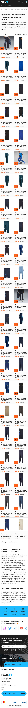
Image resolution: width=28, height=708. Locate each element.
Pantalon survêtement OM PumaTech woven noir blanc (7, 101)
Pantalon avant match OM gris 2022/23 (6, 514)
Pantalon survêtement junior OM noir (7, 261)
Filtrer (18, 34)
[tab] (14, 25)
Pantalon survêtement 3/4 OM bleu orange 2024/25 (7, 284)
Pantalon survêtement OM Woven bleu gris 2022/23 (21, 284)
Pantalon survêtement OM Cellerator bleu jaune (21, 78)
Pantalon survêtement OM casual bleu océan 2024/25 (21, 192)
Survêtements (12, 9)
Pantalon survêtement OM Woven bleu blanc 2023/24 (21, 330)
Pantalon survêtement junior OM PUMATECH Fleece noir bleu (21, 445)
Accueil (6, 9)
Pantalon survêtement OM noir (21, 215)
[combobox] (16, 5)
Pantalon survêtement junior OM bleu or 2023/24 (7, 353)
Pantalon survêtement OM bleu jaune (7, 376)
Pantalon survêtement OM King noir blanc (21, 123)
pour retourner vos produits (22, 613)
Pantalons (19, 9)
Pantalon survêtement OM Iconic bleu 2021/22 (7, 445)
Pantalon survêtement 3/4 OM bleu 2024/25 (7, 238)
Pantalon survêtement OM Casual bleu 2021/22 (21, 514)
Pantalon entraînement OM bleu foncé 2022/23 (21, 468)
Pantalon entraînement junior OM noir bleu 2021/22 (7, 491)
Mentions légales (6, 678)
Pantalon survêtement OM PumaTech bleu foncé (7, 55)
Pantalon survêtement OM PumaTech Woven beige (7, 422)
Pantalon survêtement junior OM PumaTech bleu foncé (7, 307)
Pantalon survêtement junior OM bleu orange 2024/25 (7, 330)
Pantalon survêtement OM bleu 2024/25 (7, 192)
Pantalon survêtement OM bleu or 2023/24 (21, 169)
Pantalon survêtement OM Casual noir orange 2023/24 (7, 468)
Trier (25, 34)
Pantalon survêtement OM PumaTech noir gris (7, 146)
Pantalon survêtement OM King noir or (21, 307)
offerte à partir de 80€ (14, 613)
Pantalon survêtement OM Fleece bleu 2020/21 (21, 376)
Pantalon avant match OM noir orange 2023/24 (20, 422)
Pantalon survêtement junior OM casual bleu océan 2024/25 (7, 169)
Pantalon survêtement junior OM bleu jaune (7, 536)
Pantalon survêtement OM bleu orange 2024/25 (7, 215)
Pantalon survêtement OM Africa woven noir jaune (21, 399)
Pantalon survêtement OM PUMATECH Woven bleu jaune (21, 147)
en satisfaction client (5, 613)
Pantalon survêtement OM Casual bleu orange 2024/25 (21, 353)
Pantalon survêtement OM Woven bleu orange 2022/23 (21, 491)
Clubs (23, 9)
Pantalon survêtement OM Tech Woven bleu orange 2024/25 (21, 55)
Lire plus (3, 29)
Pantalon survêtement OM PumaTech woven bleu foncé (21, 101)
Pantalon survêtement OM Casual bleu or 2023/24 (21, 261)
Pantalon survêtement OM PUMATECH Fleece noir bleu (7, 124)
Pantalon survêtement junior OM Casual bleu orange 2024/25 (21, 238)
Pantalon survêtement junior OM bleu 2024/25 (7, 77)
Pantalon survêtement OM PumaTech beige (21, 536)
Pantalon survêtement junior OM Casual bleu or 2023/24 (7, 399)
